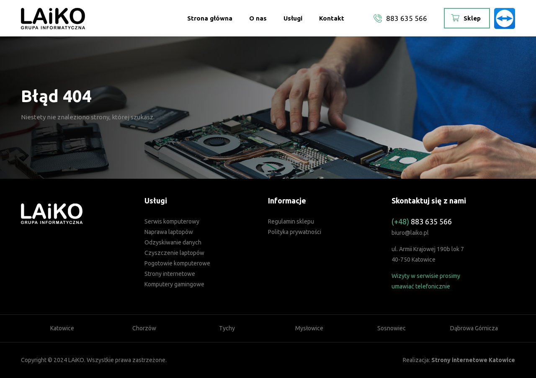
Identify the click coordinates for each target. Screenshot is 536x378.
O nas (258, 18)
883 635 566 (406, 18)
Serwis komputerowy (171, 221)
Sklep (472, 18)
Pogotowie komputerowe (177, 263)
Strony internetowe (169, 273)
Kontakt (331, 18)
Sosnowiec (391, 328)
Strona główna (209, 18)
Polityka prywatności (294, 232)
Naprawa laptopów (168, 232)
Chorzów (144, 328)
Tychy (227, 328)
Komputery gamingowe (174, 284)
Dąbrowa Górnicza (474, 328)
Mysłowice (309, 328)
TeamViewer (504, 18)
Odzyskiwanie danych (172, 242)
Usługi (292, 18)
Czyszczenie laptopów (174, 252)
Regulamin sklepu (291, 221)
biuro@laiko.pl (410, 232)
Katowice (62, 328)
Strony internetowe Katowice (473, 360)
